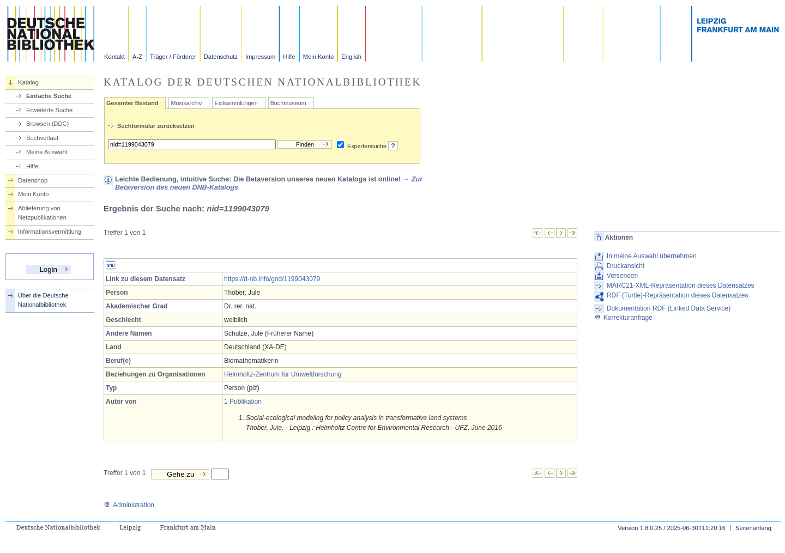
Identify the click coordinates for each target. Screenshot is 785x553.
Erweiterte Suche (49, 110)
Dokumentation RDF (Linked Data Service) (668, 308)
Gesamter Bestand (132, 103)
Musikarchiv (186, 103)
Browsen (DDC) (47, 123)
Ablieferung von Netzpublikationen (42, 213)
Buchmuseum (288, 103)
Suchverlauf (42, 138)
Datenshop (32, 180)
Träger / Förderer (173, 56)
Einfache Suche (48, 96)
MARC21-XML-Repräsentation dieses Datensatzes (680, 285)
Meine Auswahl (46, 152)
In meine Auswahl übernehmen (652, 256)
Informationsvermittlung (49, 231)
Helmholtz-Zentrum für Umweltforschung (282, 374)
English (351, 56)
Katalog (28, 82)
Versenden (622, 275)
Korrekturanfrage (623, 317)
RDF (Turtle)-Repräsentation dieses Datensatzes (677, 295)
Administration (129, 505)
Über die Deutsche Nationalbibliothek (43, 300)
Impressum (260, 56)
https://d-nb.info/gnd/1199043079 (272, 279)
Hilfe (289, 56)
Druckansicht (625, 266)
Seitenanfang (753, 528)
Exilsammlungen (235, 103)
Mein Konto (318, 56)
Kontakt (114, 56)
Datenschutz (221, 56)
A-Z (137, 56)
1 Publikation (243, 401)
